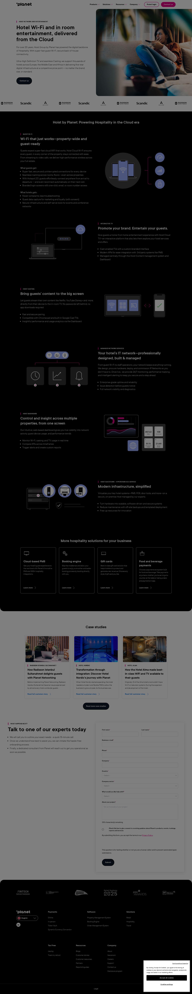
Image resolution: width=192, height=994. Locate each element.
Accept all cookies (167, 978)
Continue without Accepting (180, 963)
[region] (166, 976)
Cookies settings (167, 984)
